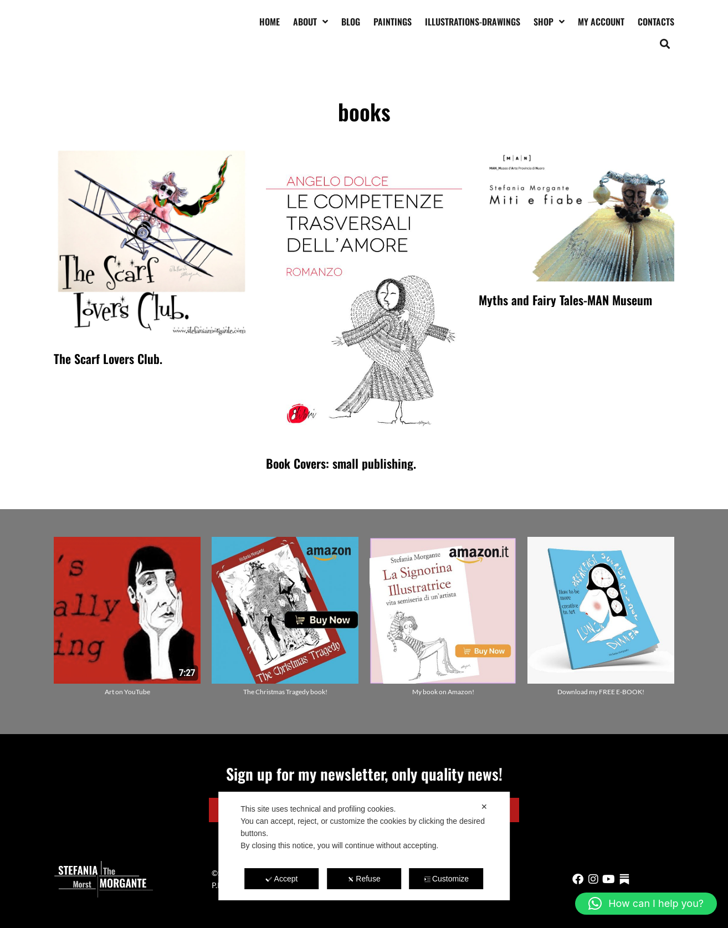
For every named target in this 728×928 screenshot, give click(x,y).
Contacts (656, 21)
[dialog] (364, 846)
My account (601, 21)
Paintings (392, 21)
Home (269, 21)
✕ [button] (484, 806)
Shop (549, 22)
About (310, 22)
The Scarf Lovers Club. (108, 358)
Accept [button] (282, 878)
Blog (350, 21)
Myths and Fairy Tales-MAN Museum (565, 300)
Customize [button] (446, 878)
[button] (665, 43)
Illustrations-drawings (472, 21)
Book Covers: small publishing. (341, 463)
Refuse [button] (363, 878)
